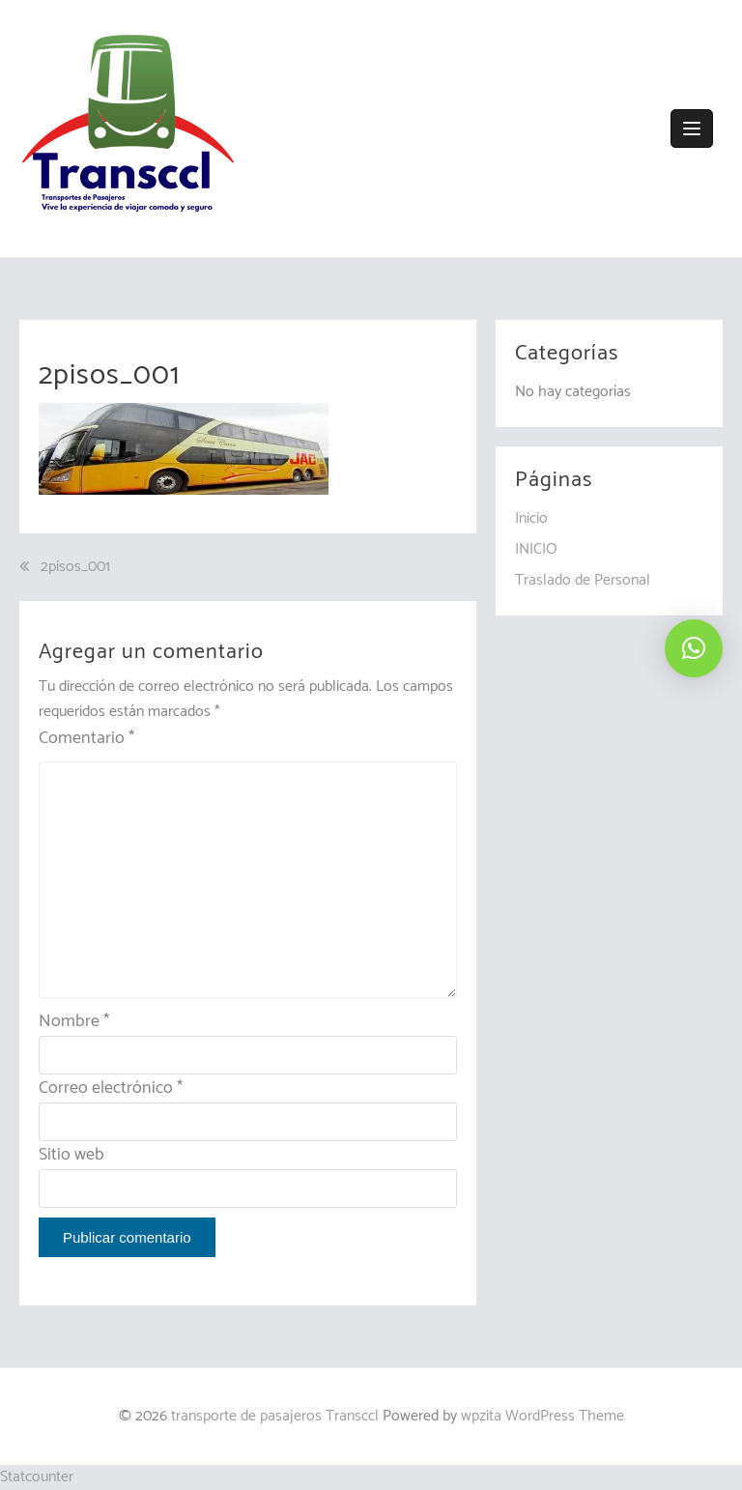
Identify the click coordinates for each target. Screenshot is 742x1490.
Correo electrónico (111, 1088)
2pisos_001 (75, 567)
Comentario (86, 739)
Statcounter (36, 1477)
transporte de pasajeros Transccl (275, 1416)
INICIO (536, 549)
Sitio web (71, 1154)
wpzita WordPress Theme (542, 1416)
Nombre (74, 1021)
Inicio (531, 518)
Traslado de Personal (582, 580)
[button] (694, 648)
